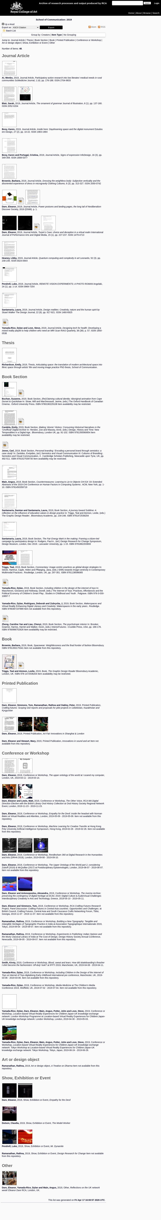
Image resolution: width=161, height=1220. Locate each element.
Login (156, 3)
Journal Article (18, 40)
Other (52, 43)
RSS (101, 27)
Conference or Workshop (89, 40)
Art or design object (11, 43)
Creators (46, 35)
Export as (6, 27)
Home (131, 13)
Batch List (9, 30)
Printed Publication (65, 40)
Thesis (30, 40)
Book (52, 40)
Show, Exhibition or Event (35, 43)
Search (156, 13)
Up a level (8, 24)
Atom (91, 27)
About (139, 13)
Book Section (41, 40)
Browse (147, 13)
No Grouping (70, 35)
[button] (51, 27)
